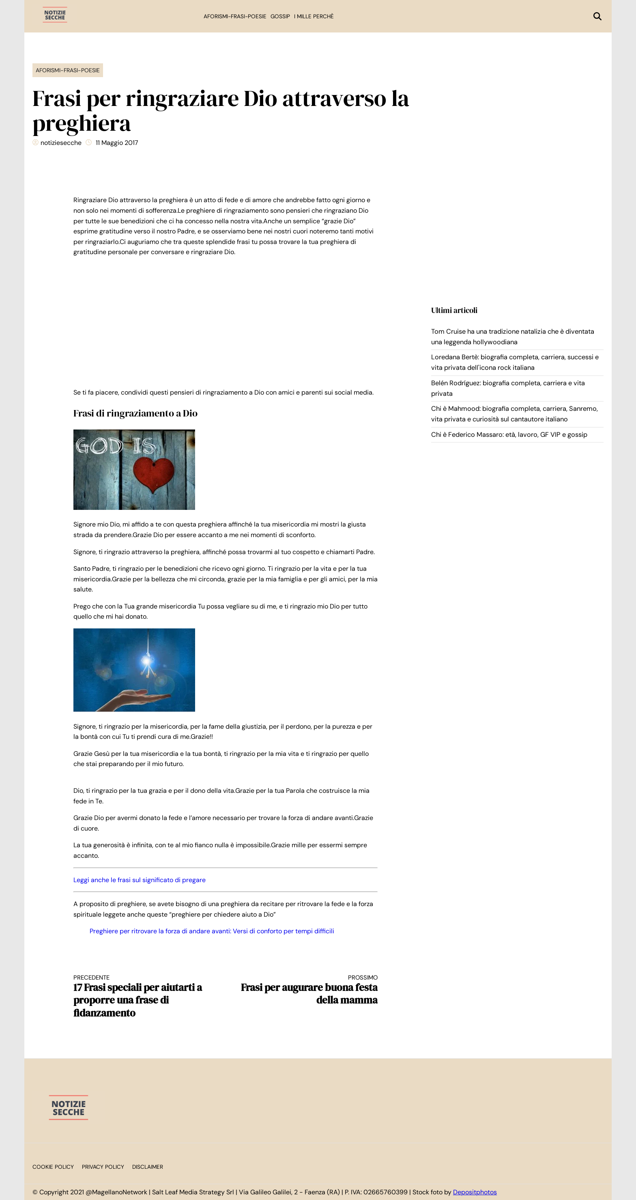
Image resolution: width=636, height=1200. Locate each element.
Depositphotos (475, 1192)
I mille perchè (314, 16)
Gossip (280, 16)
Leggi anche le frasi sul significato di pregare (139, 880)
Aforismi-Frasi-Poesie (235, 16)
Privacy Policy (103, 1166)
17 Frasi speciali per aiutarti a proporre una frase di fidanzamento (142, 996)
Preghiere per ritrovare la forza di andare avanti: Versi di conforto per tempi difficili (212, 931)
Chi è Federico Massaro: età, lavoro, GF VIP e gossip (509, 434)
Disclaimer (147, 1166)
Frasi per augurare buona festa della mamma (309, 990)
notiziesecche (61, 142)
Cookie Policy (53, 1166)
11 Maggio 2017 (117, 142)
